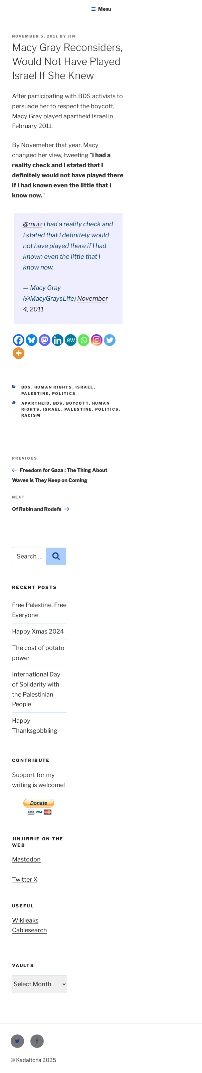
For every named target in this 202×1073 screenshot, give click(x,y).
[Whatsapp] (83, 340)
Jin (71, 36)
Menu (101, 9)
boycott (77, 403)
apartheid (35, 403)
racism (31, 415)
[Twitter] (110, 340)
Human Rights (53, 387)
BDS (26, 387)
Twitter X (24, 879)
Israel (84, 387)
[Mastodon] (44, 340)
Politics (64, 393)
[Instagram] (97, 340)
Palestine (35, 393)
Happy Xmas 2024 (38, 631)
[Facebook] (18, 340)
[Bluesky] (31, 340)
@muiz (32, 224)
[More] (18, 353)
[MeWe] (70, 340)
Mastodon (26, 859)
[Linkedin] (57, 340)
